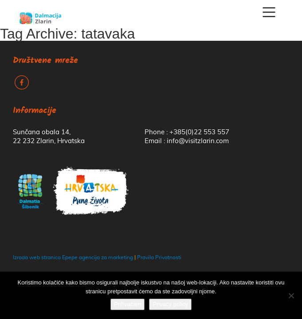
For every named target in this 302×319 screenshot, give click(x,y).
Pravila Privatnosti (159, 257)
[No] (290, 295)
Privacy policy (170, 304)
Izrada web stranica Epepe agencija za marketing (73, 257)
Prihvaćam (127, 304)
